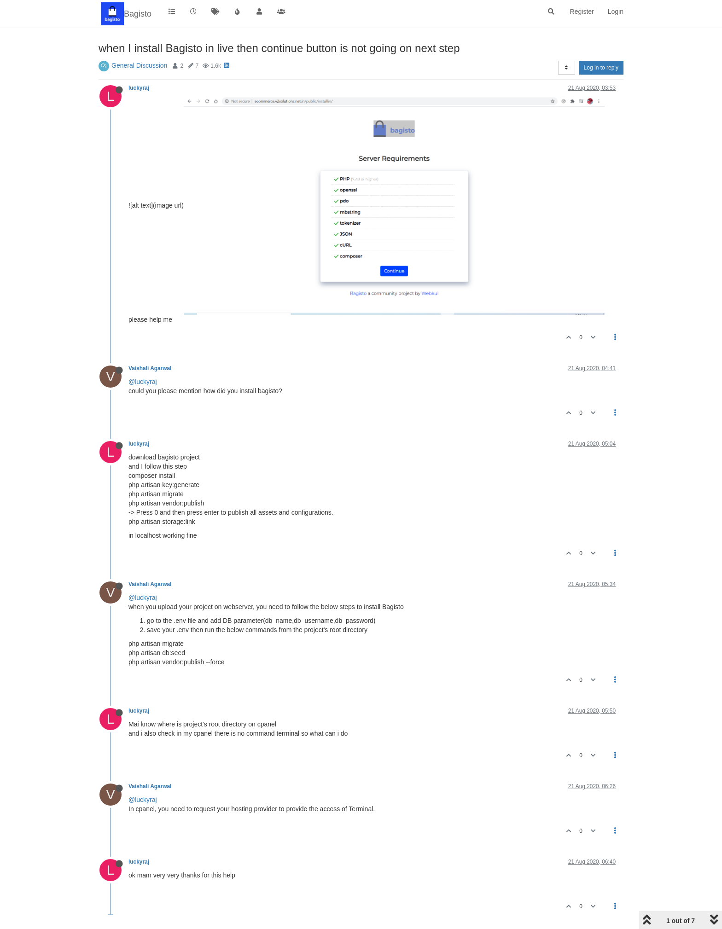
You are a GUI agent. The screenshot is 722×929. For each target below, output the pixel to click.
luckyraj (138, 88)
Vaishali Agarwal (149, 368)
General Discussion (139, 65)
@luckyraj (142, 381)
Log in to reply (601, 67)
